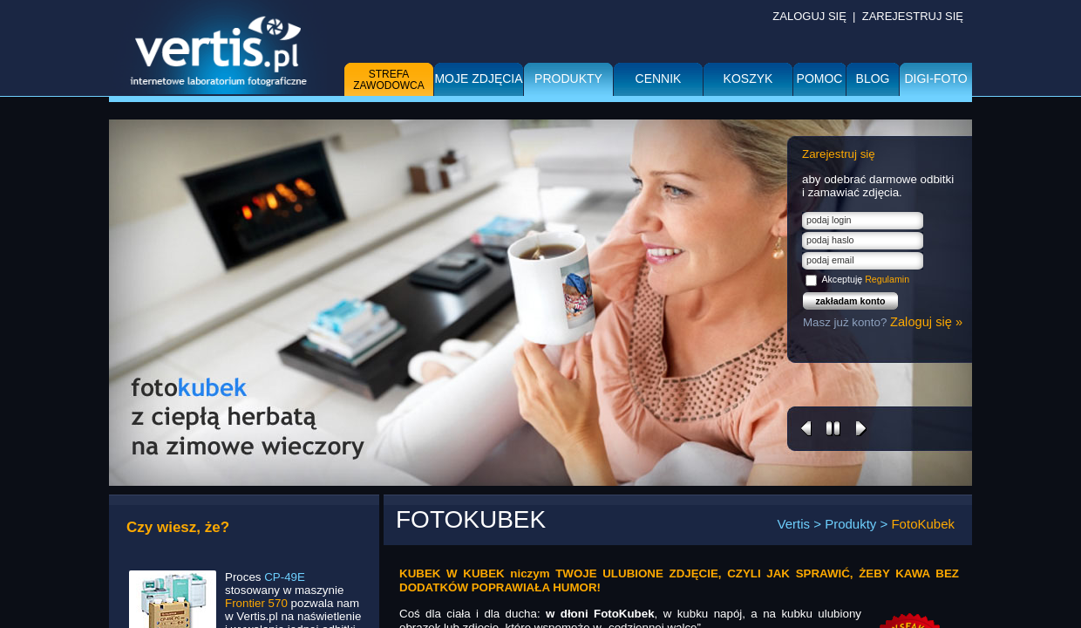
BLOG (873, 78)
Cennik (659, 78)
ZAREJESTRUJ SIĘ (912, 16)
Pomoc (820, 78)
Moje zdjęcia (478, 78)
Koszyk (748, 78)
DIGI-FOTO (935, 78)
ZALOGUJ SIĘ (809, 16)
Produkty (568, 78)
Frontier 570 (256, 603)
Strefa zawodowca (389, 80)
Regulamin (887, 279)
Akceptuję (865, 279)
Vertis (794, 523)
